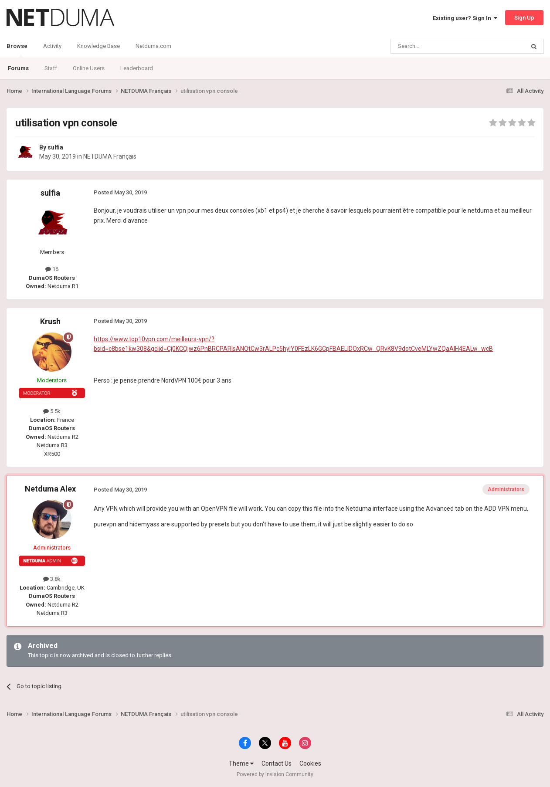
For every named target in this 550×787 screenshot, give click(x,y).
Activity (52, 46)
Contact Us (276, 763)
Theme (241, 763)
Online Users (89, 68)
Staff (50, 68)
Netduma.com (153, 46)
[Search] (437, 46)
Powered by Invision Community (275, 774)
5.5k (52, 411)
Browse (17, 50)
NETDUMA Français (109, 156)
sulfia (55, 147)
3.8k (52, 579)
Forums (18, 68)
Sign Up (524, 17)
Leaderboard (136, 68)
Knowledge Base (98, 46)
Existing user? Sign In (465, 18)
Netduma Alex (50, 488)
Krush (50, 321)
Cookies (310, 763)
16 (51, 269)
